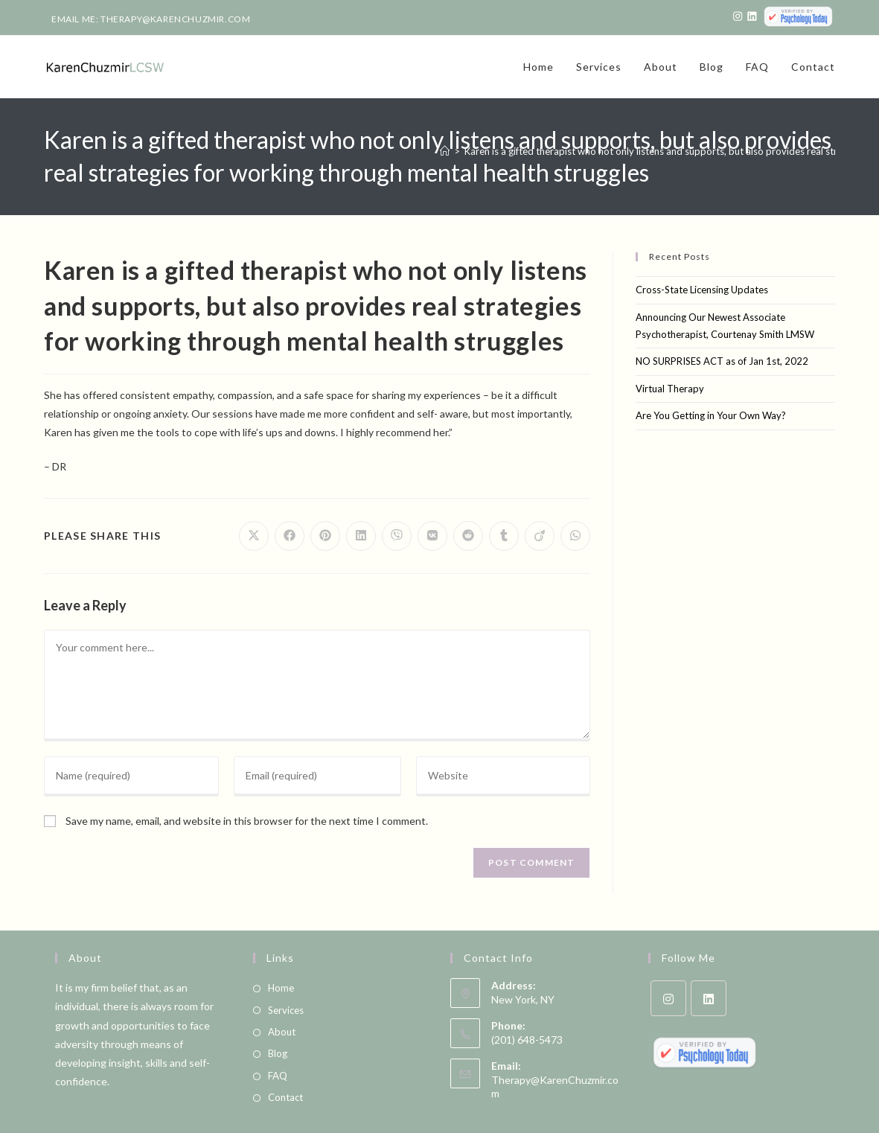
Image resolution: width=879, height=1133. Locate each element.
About (281, 1032)
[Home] (445, 151)
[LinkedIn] (708, 998)
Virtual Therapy (670, 389)
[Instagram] (668, 998)
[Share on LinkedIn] (361, 536)
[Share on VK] (432, 536)
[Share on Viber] (397, 536)
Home (281, 988)
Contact (285, 1097)
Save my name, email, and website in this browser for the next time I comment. (246, 820)
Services (286, 1010)
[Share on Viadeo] (539, 536)
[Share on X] (254, 536)
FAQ (277, 1076)
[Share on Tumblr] (504, 536)
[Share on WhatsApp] (575, 536)
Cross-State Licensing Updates (702, 290)
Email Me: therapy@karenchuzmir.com (150, 19)
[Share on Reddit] (468, 536)
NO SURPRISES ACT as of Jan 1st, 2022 (722, 361)
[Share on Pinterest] (325, 536)
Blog (277, 1053)
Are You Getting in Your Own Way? (711, 415)
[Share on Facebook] (289, 536)
